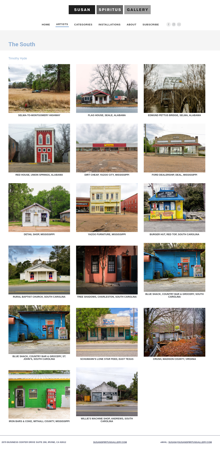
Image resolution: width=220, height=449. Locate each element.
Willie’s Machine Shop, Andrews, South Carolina (107, 420)
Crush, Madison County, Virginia (174, 359)
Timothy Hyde (17, 58)
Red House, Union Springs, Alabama (39, 174)
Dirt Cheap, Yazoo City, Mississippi (107, 174)
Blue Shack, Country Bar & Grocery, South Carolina (174, 295)
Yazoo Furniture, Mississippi (107, 234)
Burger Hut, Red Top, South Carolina (174, 234)
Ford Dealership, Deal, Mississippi (174, 174)
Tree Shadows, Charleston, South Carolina (107, 296)
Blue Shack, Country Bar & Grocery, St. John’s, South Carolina (39, 357)
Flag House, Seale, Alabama (107, 115)
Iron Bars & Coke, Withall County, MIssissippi (39, 421)
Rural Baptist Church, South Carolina (39, 296)
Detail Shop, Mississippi (39, 234)
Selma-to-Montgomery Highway (39, 115)
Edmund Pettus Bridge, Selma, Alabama (174, 115)
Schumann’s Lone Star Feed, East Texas (107, 359)
